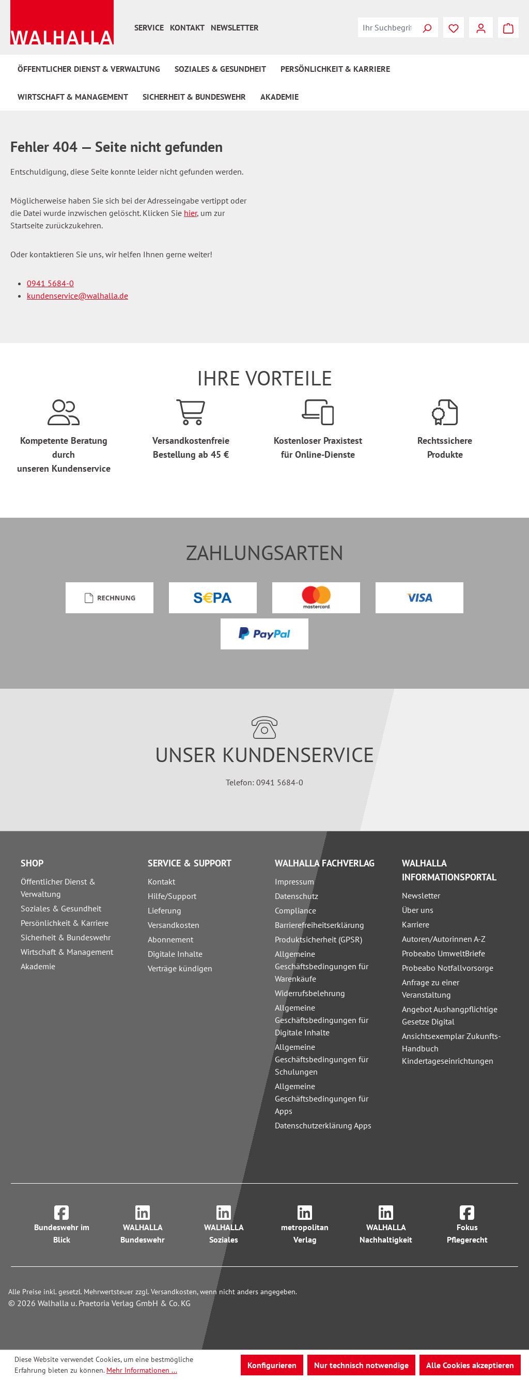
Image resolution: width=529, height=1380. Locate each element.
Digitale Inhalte (175, 954)
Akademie (38, 966)
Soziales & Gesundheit (61, 908)
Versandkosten (173, 925)
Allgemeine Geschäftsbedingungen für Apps (321, 1098)
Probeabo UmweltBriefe (443, 953)
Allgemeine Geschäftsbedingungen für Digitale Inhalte (321, 1019)
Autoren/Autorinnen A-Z (444, 939)
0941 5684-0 (50, 283)
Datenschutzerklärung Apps (323, 1125)
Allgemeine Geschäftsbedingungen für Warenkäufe (321, 966)
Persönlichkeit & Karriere (64, 923)
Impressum (294, 881)
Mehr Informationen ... (141, 1370)
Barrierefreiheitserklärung (319, 925)
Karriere (415, 924)
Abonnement (170, 939)
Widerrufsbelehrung (310, 993)
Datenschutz (296, 896)
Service (149, 27)
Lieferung (164, 910)
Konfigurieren (272, 1365)
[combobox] (387, 27)
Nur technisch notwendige (361, 1365)
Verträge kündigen (180, 968)
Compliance (295, 910)
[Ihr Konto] (481, 27)
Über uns (417, 910)
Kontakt (187, 27)
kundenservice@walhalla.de (77, 295)
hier (190, 213)
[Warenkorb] (508, 27)
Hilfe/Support (172, 896)
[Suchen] (426, 27)
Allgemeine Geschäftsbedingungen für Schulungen (321, 1059)
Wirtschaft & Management (67, 952)
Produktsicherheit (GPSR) (318, 939)
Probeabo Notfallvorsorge (447, 968)
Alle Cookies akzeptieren (470, 1365)
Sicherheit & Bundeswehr (66, 937)
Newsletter (235, 27)
